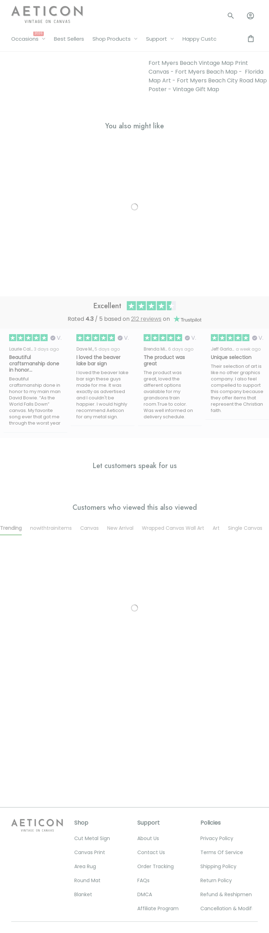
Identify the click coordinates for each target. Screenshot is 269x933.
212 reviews (146, 185)
